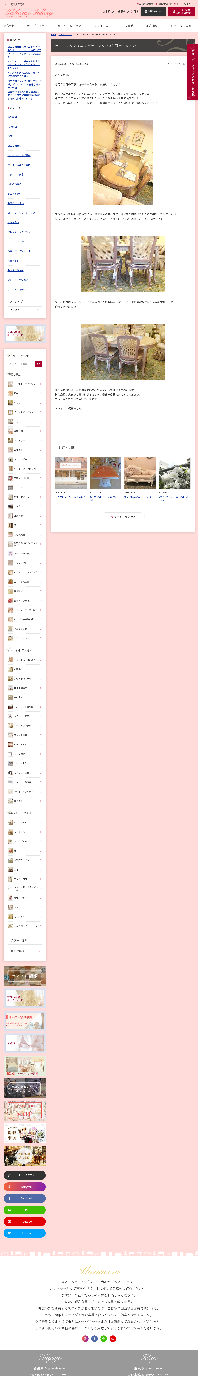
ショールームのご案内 (176, 63)
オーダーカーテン (69, 25)
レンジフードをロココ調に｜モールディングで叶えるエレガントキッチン (24, 64)
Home (53, 34)
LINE (103, 1338)
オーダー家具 (36, 25)
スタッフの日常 (16, 174)
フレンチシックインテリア (21, 232)
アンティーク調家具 (18, 279)
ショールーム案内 (183, 25)
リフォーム (101, 25)
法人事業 (127, 25)
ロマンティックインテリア (21, 212)
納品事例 (152, 25)
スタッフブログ (65, 34)
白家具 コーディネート (19, 251)
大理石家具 (13, 222)
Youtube (113, 1338)
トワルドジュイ (16, 270)
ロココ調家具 (14, 145)
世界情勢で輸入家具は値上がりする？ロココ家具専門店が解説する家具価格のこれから (24, 95)
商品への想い (14, 193)
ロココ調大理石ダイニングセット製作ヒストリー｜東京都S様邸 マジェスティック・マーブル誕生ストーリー (25, 52)
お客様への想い (16, 203)
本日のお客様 (14, 184)
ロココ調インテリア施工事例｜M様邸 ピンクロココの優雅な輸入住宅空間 (25, 84)
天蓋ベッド (13, 260)
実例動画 (12, 126)
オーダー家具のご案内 (19, 165)
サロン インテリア (17, 289)
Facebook (94, 1338)
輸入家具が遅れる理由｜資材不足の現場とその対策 (24, 74)
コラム (11, 136)
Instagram (85, 1338)
